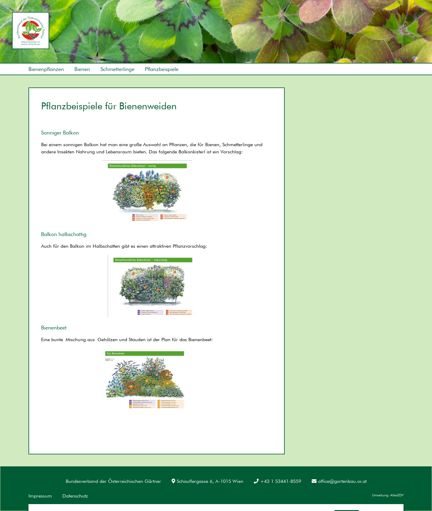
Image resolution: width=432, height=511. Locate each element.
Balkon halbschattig (63, 234)
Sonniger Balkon (60, 132)
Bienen (82, 69)
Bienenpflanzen (46, 69)
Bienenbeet (54, 327)
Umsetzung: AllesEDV (388, 495)
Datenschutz (75, 496)
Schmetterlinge (117, 69)
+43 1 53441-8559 (277, 481)
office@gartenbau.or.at (339, 481)
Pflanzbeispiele (161, 69)
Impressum (40, 496)
